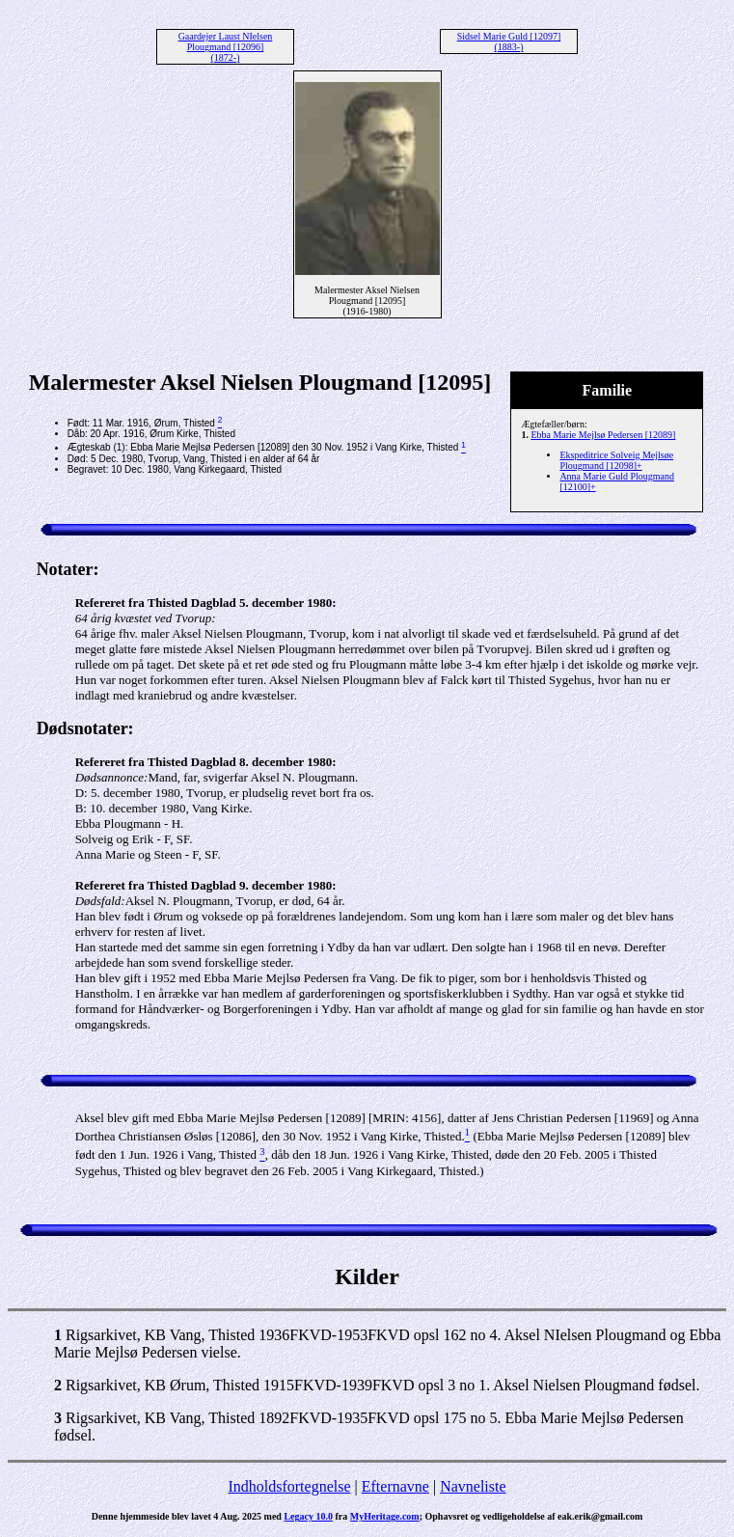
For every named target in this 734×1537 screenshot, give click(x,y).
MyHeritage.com (385, 1516)
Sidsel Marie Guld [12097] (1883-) (509, 41)
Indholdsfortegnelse (289, 1486)
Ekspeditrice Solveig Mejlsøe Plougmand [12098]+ (616, 460)
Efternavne (395, 1486)
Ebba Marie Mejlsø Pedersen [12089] (602, 434)
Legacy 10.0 (308, 1516)
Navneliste (472, 1486)
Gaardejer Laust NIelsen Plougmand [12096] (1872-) (225, 47)
